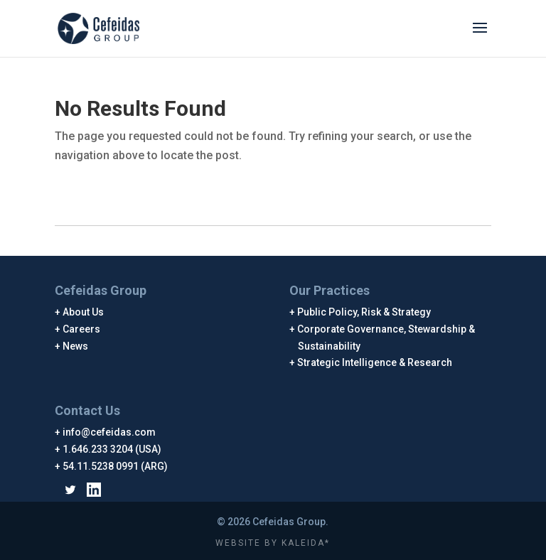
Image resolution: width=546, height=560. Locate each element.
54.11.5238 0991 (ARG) (115, 466)
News (75, 346)
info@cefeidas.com (109, 432)
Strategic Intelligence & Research (375, 362)
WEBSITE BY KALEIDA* (272, 543)
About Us (83, 312)
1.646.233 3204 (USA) (112, 449)
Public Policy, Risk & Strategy (364, 312)
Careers (81, 329)
